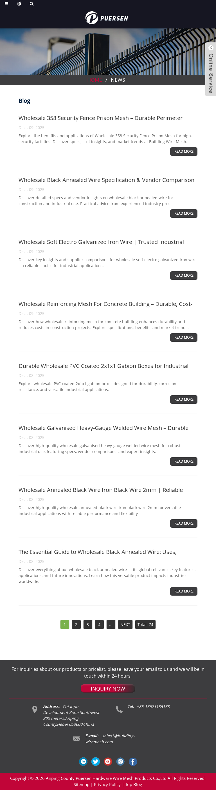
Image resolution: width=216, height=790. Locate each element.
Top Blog (133, 784)
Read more (184, 151)
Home (94, 79)
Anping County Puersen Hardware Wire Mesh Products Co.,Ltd (106, 778)
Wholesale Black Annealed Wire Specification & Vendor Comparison (106, 180)
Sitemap (81, 784)
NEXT (125, 624)
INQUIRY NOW (108, 688)
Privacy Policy (107, 784)
